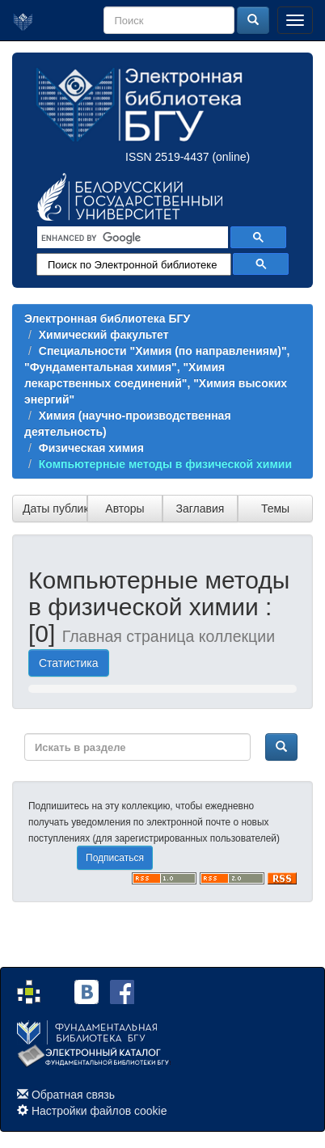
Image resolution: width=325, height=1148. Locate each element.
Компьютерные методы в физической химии (165, 464)
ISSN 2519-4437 (167, 156)
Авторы (124, 508)
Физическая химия (91, 447)
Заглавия (200, 508)
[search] (131, 237)
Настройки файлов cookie (99, 1110)
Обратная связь (73, 1094)
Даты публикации (55, 508)
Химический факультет (104, 334)
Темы (275, 508)
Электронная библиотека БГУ (107, 318)
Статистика (69, 662)
